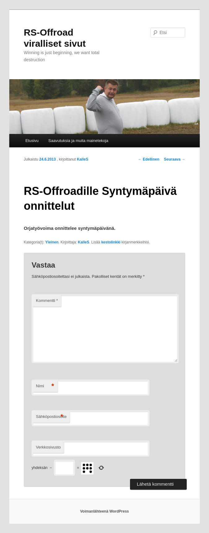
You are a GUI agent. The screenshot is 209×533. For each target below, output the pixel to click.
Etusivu (32, 140)
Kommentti (47, 300)
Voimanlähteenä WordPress (104, 511)
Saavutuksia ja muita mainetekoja (78, 140)
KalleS (82, 159)
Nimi (45, 386)
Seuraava (174, 159)
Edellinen (148, 159)
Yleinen (52, 242)
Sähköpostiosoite (51, 416)
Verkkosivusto (48, 447)
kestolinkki (110, 242)
